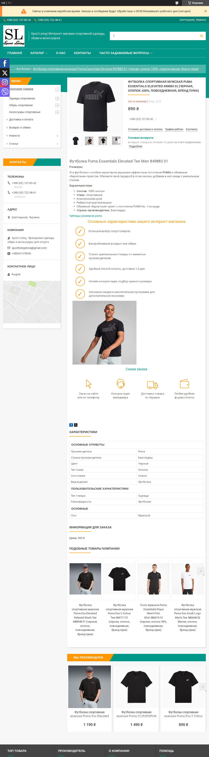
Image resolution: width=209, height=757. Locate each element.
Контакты (82, 53)
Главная (14, 53)
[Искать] (201, 36)
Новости (14, 135)
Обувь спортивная (21, 105)
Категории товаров (21, 88)
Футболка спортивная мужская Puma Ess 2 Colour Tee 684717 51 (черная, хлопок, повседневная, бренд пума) (119, 617)
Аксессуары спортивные (25, 112)
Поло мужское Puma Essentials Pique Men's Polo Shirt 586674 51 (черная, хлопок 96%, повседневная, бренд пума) (153, 617)
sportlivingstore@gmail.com (29, 247)
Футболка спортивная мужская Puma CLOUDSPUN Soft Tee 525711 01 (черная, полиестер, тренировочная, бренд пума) (136, 714)
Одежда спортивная (22, 98)
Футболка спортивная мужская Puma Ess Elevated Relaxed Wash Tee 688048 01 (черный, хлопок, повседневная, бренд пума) (89, 714)
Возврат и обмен (20, 127)
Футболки (23, 69)
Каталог (37, 53)
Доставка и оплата (21, 119)
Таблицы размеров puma (86, 215)
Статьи (13, 143)
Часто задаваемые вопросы (124, 53)
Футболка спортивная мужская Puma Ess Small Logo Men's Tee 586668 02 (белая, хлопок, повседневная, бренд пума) (187, 617)
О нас (60, 53)
